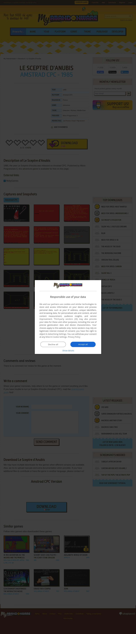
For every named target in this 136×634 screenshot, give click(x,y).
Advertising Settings (57, 334)
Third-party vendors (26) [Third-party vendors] (66, 319)
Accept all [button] (83, 344)
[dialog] (68, 317)
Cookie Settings (60, 337)
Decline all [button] (53, 344)
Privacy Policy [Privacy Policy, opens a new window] (74, 337)
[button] (68, 350)
